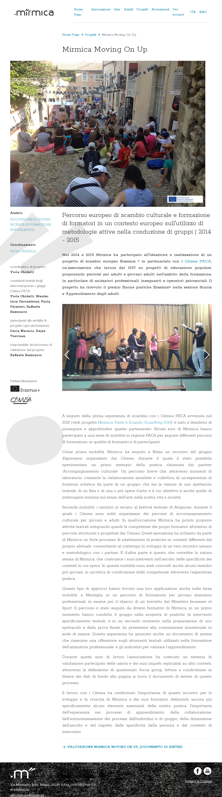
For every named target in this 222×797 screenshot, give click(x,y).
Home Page (78, 12)
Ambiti (128, 9)
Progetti (142, 9)
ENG (203, 12)
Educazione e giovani (30, 220)
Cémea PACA (198, 261)
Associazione (100, 9)
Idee (117, 9)
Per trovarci (178, 12)
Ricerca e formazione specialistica (30, 227)
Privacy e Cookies (198, 781)
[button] (207, 355)
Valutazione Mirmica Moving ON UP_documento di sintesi (122, 747)
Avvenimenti (160, 9)
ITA (193, 12)
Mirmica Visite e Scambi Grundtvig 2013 (134, 422)
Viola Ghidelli (23, 251)
